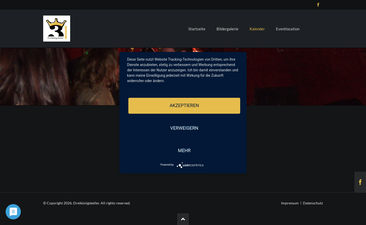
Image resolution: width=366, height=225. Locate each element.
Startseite (196, 29)
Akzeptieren (184, 105)
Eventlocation (287, 29)
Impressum (290, 203)
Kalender (257, 29)
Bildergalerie (227, 29)
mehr (184, 150)
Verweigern (184, 128)
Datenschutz (313, 203)
